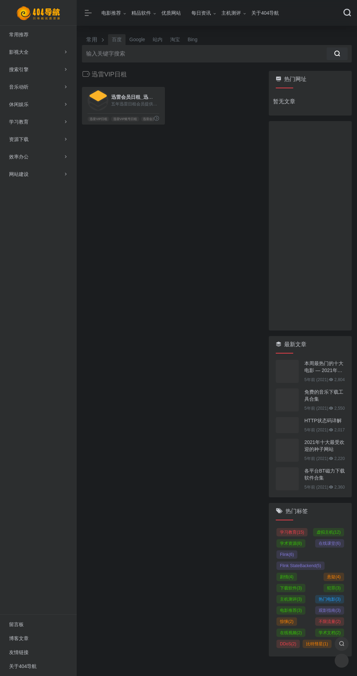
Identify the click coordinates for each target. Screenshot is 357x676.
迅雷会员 (149, 119)
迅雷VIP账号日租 (125, 119)
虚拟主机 (329, 532)
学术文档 (330, 632)
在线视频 (291, 632)
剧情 (287, 576)
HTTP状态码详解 (323, 420)
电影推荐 (111, 13)
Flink (287, 554)
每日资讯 (201, 13)
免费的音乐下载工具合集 (323, 395)
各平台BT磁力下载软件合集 (324, 474)
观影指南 (330, 610)
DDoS (288, 643)
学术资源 (291, 543)
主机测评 (231, 13)
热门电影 (330, 599)
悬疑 (334, 576)
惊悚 (287, 621)
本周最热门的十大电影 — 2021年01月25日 (323, 367)
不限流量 (330, 621)
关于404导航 (265, 13)
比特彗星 (317, 643)
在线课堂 (330, 543)
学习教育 (292, 532)
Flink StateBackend (300, 565)
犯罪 (334, 588)
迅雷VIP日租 (98, 119)
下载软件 (291, 588)
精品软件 (141, 13)
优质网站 (171, 13)
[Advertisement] (310, 225)
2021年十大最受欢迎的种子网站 (324, 445)
